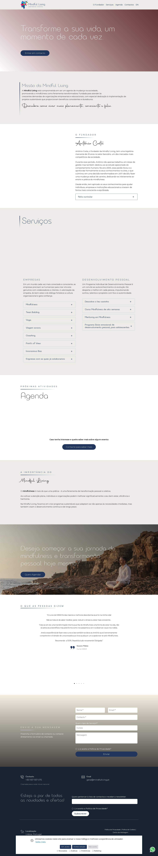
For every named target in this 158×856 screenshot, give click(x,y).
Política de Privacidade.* (97, 809)
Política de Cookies (128, 830)
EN (137, 5)
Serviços (109, 5)
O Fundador (98, 5)
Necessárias (62, 851)
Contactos (129, 5)
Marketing (96, 851)
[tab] (106, 197)
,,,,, (106, 728)
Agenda (119, 5)
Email (89, 777)
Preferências (84, 851)
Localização (31, 831)
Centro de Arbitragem (120, 832)
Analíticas (73, 851)
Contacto (30, 777)
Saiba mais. (40, 842)
